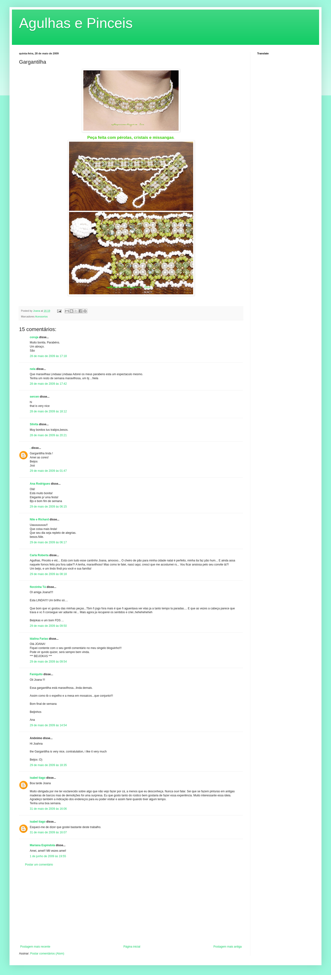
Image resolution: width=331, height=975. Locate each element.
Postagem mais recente (35, 946)
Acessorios (41, 316)
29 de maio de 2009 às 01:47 (48, 470)
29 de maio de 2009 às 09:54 (48, 661)
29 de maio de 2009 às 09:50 (48, 626)
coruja (34, 337)
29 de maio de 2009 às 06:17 (48, 542)
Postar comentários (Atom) (47, 953)
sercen (34, 396)
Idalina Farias (39, 638)
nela (32, 369)
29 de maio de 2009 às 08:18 (48, 574)
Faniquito (36, 674)
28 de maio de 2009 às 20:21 (48, 435)
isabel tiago (37, 777)
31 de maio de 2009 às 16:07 (48, 832)
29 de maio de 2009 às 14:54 (48, 725)
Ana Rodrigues (40, 483)
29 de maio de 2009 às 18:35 (48, 765)
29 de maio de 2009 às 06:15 (48, 506)
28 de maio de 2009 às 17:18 (48, 356)
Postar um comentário (39, 864)
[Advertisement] (131, 905)
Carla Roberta (39, 555)
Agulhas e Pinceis (76, 23)
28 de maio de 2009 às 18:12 (48, 411)
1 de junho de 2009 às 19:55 (48, 856)
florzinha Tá (38, 587)
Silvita (34, 424)
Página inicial (131, 946)
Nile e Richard (39, 519)
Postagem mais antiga (227, 946)
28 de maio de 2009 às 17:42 (48, 383)
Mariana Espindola (42, 845)
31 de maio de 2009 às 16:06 (48, 808)
